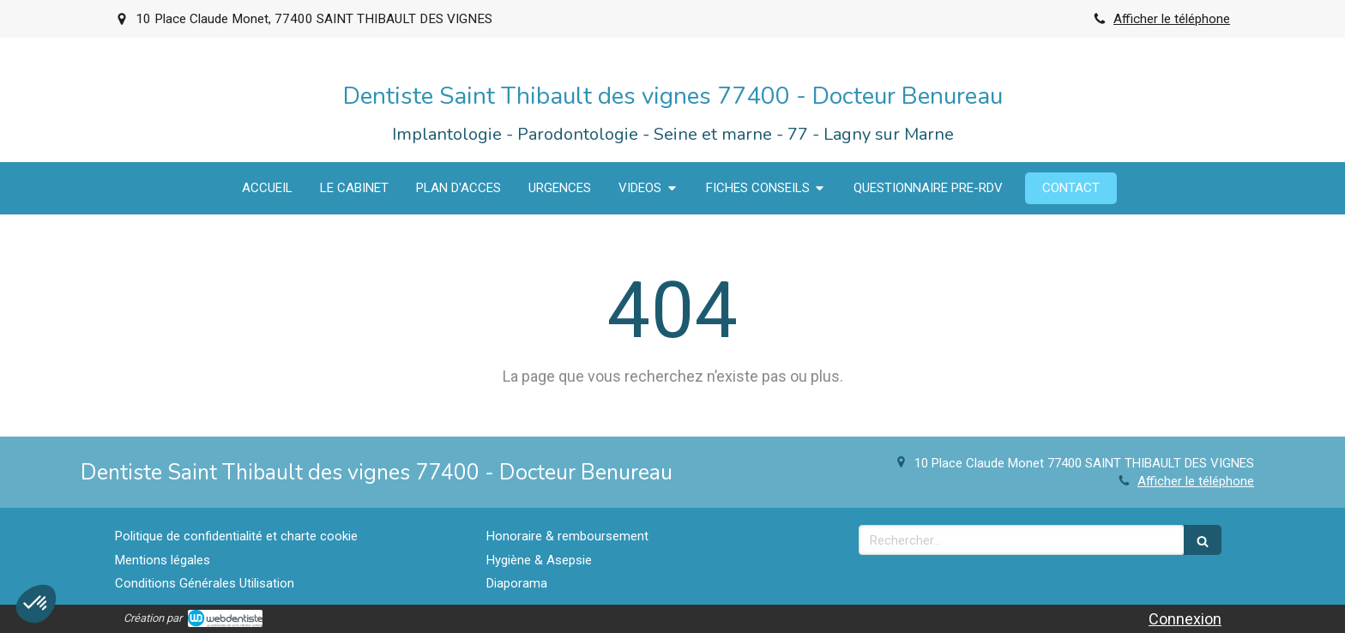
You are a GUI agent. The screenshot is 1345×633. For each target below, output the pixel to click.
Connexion (1185, 619)
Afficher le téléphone (1171, 19)
